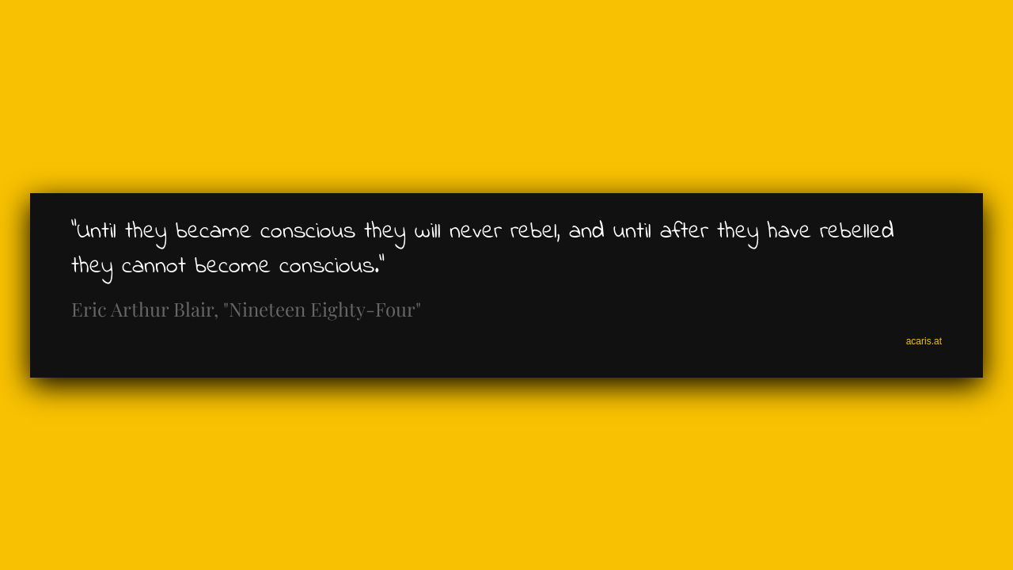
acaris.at (924, 341)
